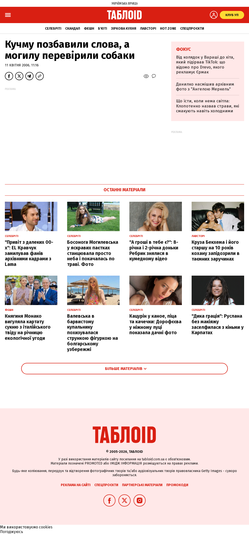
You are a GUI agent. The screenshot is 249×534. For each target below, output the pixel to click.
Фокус (183, 49)
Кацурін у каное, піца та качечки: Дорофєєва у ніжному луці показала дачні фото (155, 324)
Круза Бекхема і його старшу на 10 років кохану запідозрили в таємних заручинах (216, 250)
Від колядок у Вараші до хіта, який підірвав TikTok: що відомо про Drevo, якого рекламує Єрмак (205, 65)
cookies (46, 527)
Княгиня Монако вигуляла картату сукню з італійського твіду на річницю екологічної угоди (28, 327)
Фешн (89, 28)
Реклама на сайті (75, 485)
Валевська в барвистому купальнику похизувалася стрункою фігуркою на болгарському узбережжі (92, 332)
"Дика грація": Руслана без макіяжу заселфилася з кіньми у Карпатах (218, 324)
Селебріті (53, 28)
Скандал (72, 28)
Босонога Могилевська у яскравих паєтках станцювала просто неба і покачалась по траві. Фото (92, 253)
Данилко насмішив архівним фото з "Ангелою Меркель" (205, 87)
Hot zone (168, 28)
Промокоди (177, 485)
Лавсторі (148, 28)
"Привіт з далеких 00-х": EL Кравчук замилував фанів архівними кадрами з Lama (29, 253)
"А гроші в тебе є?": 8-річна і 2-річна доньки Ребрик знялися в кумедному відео (153, 250)
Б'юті (102, 28)
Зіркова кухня (123, 28)
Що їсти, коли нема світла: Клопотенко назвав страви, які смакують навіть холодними (207, 106)
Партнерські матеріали (142, 485)
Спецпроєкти (192, 28)
